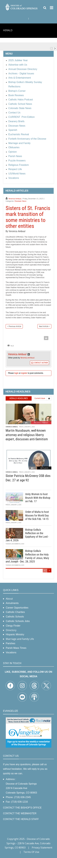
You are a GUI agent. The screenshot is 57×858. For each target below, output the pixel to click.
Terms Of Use (31, 852)
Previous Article (15, 326)
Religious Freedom (41, 423)
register (24, 373)
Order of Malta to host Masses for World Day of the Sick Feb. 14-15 (37, 515)
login (16, 373)
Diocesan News (20, 201)
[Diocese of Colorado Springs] (21, 7)
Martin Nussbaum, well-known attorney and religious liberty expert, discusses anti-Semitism (27, 435)
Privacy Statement (42, 847)
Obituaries (44, 468)
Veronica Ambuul (14, 198)
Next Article (43, 326)
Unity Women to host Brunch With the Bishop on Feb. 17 (37, 498)
